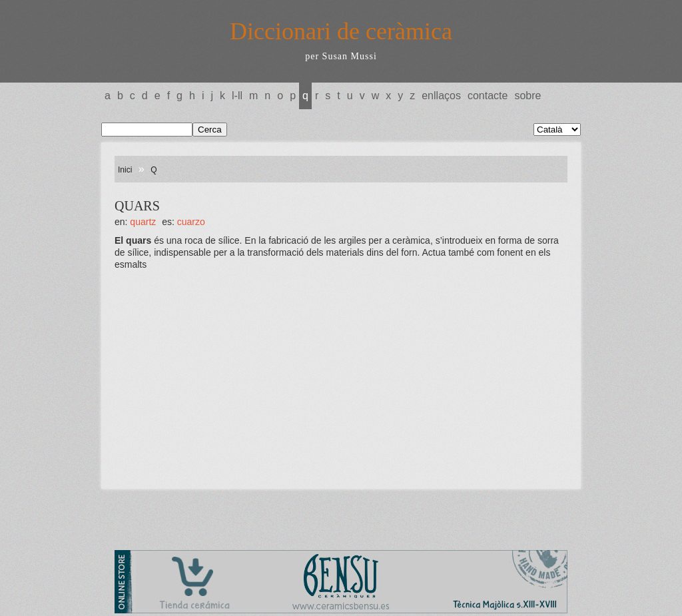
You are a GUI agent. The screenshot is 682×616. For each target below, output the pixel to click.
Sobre (527, 95)
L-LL (237, 95)
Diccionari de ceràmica (341, 31)
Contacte (488, 95)
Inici (125, 169)
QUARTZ (143, 221)
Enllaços (441, 95)
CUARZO (191, 221)
